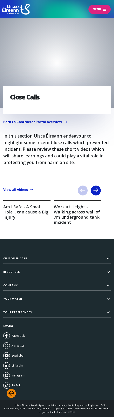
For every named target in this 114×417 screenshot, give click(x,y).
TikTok (12, 385)
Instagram (14, 375)
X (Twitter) (14, 345)
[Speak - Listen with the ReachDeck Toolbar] (11, 393)
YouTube (21, 355)
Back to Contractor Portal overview (37, 123)
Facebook (14, 335)
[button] (57, 259)
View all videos (18, 189)
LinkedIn (13, 365)
